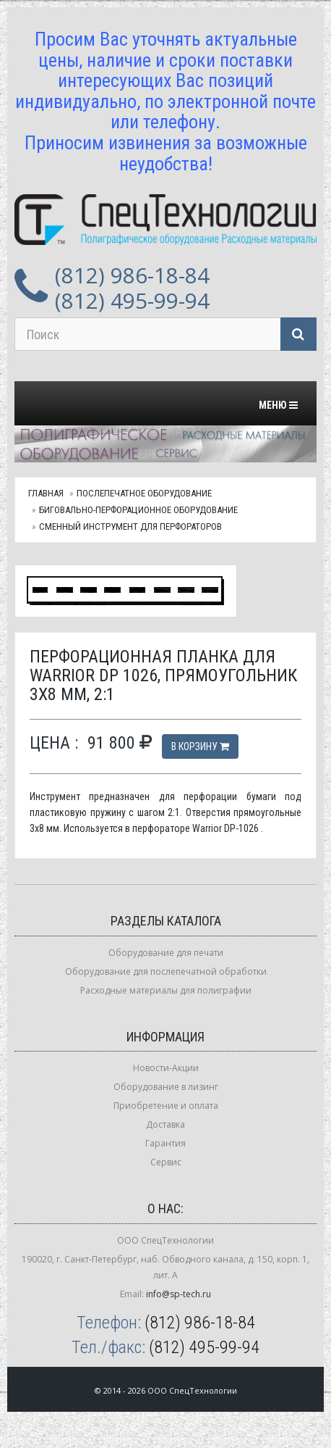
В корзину (200, 746)
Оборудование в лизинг (165, 1087)
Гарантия (165, 1143)
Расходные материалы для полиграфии (166, 990)
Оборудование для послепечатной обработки (166, 971)
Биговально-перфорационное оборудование (138, 509)
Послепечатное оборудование (144, 493)
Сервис (165, 1162)
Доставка (165, 1124)
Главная (46, 493)
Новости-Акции (166, 1068)
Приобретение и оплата (165, 1105)
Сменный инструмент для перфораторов (130, 526)
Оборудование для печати (165, 952)
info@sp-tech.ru (178, 1294)
